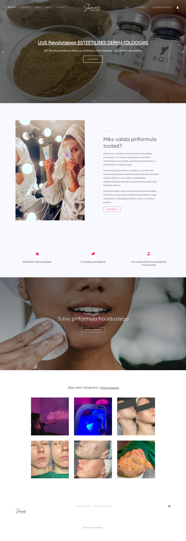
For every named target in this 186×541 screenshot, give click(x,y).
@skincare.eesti (109, 389)
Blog (39, 7)
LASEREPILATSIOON (162, 7)
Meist (31, 7)
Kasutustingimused (106, 507)
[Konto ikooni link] (177, 7)
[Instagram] (169, 508)
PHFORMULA (142, 7)
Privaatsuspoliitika (80, 507)
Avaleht (10, 7)
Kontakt (49, 7)
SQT (130, 7)
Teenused (22, 7)
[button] (3, 51)
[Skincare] (92, 7)
